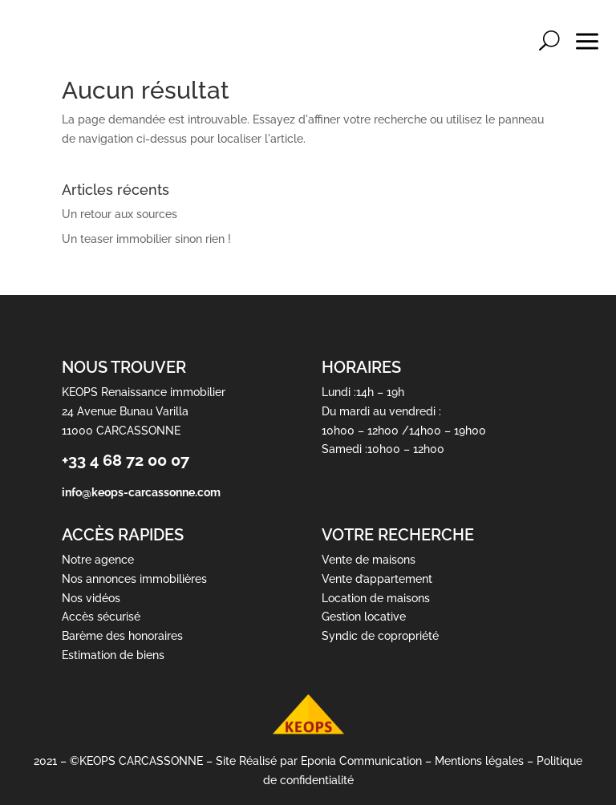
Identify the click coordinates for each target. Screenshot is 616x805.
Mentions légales (479, 760)
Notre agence (98, 559)
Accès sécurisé (101, 617)
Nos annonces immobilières (134, 578)
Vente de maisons (368, 559)
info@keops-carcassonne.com (141, 493)
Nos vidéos (91, 598)
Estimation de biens (113, 655)
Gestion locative (364, 617)
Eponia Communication (361, 760)
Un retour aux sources (119, 214)
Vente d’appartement (377, 578)
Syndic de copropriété (380, 636)
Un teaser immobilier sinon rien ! (146, 239)
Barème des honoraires (122, 636)
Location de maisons (376, 598)
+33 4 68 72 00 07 (125, 461)
